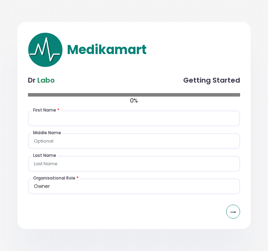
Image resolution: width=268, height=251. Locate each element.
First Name (46, 110)
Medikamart (105, 50)
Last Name (44, 155)
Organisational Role (56, 178)
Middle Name (47, 133)
